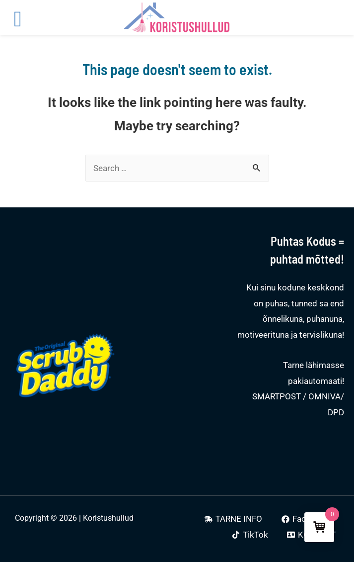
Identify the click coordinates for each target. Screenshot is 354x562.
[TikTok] (250, 535)
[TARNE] (233, 519)
